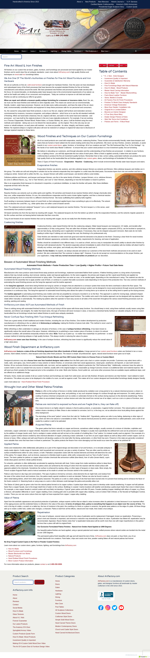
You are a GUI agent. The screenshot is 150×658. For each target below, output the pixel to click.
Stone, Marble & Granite (113, 97)
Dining (57, 597)
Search (39, 582)
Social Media (17, 608)
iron (24, 74)
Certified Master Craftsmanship (102, 4)
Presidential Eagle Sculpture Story (111, 7)
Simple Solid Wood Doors (64, 620)
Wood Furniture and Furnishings (20, 551)
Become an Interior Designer (115, 112)
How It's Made (13, 549)
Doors (24, 51)
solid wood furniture (34, 85)
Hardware (42, 51)
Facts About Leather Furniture (116, 95)
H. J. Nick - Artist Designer (114, 76)
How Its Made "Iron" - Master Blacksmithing (120, 93)
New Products (90, 2)
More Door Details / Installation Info (117, 107)
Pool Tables (59, 607)
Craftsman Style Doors (63, 616)
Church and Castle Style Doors (66, 629)
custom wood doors (55, 145)
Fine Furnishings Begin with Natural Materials (121, 85)
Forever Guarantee (20, 621)
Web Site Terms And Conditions (116, 119)
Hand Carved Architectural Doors (67, 633)
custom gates (92, 158)
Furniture (77, 51)
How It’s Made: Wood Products (24, 637)
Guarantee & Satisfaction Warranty (117, 81)
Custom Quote (132, 7)
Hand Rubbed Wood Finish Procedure (36, 382)
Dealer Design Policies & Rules (116, 117)
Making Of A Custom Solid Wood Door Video (29, 643)
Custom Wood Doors (63, 613)
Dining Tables (66, 51)
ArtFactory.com (64, 72)
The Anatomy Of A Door (21, 627)
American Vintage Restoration (115, 105)
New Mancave (103, 2)
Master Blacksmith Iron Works (19, 553)
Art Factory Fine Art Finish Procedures (118, 100)
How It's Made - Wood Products (116, 88)
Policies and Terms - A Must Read (117, 122)
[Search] (135, 51)
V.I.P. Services (132, 2)
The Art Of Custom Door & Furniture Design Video (31, 646)
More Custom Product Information (20, 561)
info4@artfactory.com (131, 655)
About (79, 2)
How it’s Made (18, 611)
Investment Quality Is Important (116, 78)
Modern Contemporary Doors (66, 626)
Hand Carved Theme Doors (65, 623)
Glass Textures (18, 614)
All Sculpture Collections (64, 610)
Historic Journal (117, 2)
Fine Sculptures (91, 51)
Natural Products (14, 556)
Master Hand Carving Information (117, 90)
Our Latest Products (20, 624)
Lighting (54, 51)
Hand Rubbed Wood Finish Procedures (22, 558)
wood (17, 74)
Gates (32, 51)
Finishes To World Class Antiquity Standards (121, 102)
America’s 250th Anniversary (126, 4)
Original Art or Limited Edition (115, 110)
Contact (15, 604)
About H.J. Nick (18, 617)
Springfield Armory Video (22, 630)
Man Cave (104, 51)
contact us (44, 564)
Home (16, 51)
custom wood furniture (109, 351)
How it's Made (110, 83)
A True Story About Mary (113, 114)
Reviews (16, 601)
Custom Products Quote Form (24, 634)
